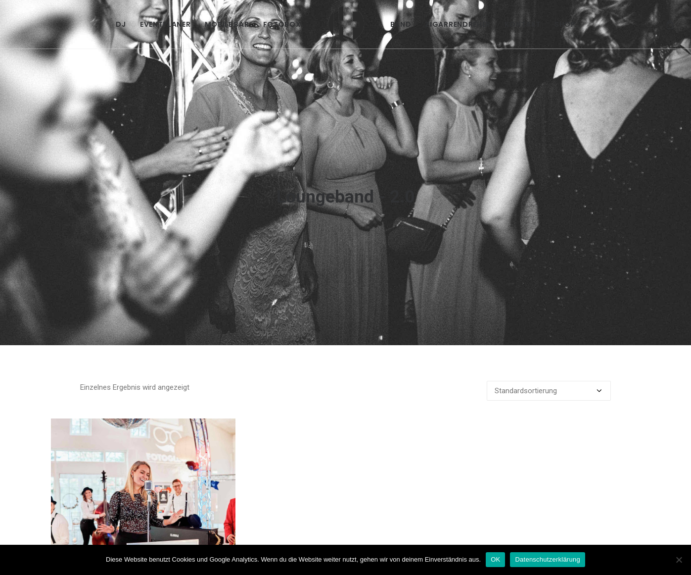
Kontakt (523, 24)
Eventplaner (165, 24)
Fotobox (282, 24)
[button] (143, 482)
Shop (565, 24)
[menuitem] (121, 24)
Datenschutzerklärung (547, 559)
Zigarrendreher (458, 24)
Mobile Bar (227, 24)
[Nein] (679, 560)
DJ (121, 24)
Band (401, 24)
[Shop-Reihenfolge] (549, 362)
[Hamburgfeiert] (346, 24)
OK (495, 559)
